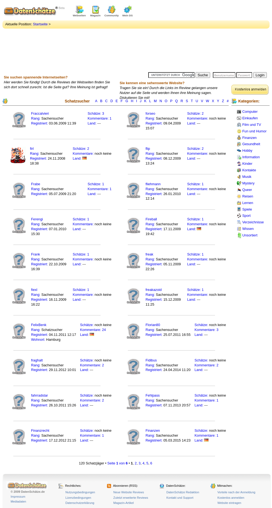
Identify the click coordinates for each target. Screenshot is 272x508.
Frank (35, 254)
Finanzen (153, 430)
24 (104, 330)
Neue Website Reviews (128, 492)
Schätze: (94, 113)
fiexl (34, 290)
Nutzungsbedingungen (80, 492)
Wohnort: (38, 339)
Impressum (18, 496)
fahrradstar (39, 395)
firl (32, 149)
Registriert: (39, 123)
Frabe (35, 184)
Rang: (36, 118)
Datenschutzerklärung (79, 502)
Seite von (117, 463)
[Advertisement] (182, 37)
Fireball (151, 219)
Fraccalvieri (40, 113)
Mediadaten (18, 501)
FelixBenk (38, 325)
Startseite (40, 24)
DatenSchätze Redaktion (182, 492)
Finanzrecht (40, 430)
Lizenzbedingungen (78, 497)
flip (148, 149)
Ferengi (37, 219)
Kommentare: (99, 118)
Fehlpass (153, 395)
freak (149, 254)
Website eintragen (229, 502)
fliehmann (153, 184)
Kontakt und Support (179, 497)
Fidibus (151, 360)
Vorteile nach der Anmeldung (236, 492)
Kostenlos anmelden (230, 497)
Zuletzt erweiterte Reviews (130, 497)
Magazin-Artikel (123, 502)
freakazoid (154, 290)
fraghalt (37, 360)
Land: (93, 123)
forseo (150, 113)
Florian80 (153, 325)
